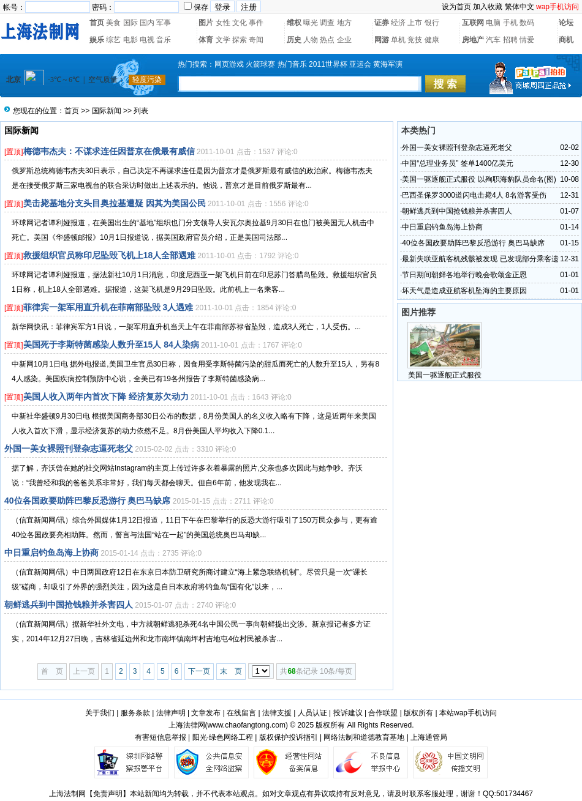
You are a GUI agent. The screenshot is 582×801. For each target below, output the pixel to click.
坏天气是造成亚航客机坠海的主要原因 (464, 290)
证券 (381, 22)
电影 (130, 39)
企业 (344, 39)
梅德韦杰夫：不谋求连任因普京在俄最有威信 (109, 151)
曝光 (310, 22)
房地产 (473, 39)
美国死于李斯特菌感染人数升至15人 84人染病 (111, 344)
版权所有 (418, 713)
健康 (432, 39)
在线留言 (241, 713)
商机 (566, 39)
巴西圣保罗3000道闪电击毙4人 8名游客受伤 (474, 195)
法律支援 (277, 713)
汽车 (493, 39)
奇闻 (256, 39)
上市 (414, 22)
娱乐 (96, 39)
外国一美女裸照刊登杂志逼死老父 (68, 448)
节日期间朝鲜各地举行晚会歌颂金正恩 (464, 274)
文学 (223, 39)
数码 (527, 22)
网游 (381, 39)
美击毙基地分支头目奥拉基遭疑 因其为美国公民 (114, 203)
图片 (205, 22)
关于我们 (100, 713)
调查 (327, 22)
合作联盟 (383, 713)
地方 (344, 22)
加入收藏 (487, 6)
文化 (239, 22)
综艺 (113, 39)
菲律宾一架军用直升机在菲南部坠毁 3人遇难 (108, 307)
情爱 (527, 39)
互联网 (473, 22)
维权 (294, 22)
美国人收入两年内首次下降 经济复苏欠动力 (106, 396)
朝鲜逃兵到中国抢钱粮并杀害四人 (68, 604)
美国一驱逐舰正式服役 (445, 375)
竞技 (414, 39)
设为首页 (456, 6)
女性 (223, 22)
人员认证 (312, 713)
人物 (310, 39)
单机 (398, 39)
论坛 (566, 22)
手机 (510, 22)
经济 (398, 22)
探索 (239, 39)
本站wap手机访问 (468, 713)
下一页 (199, 671)
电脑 (493, 22)
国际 (130, 22)
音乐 (163, 39)
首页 (96, 22)
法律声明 (171, 713)
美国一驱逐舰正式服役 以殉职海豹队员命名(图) (479, 179)
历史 (294, 39)
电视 (147, 39)
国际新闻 (106, 110)
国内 (147, 22)
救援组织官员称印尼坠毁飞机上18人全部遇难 (109, 255)
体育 (205, 39)
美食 (113, 22)
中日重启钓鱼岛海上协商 (51, 552)
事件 (256, 22)
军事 (163, 22)
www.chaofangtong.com (246, 725)
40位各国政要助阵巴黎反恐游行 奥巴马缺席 (87, 500)
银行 (432, 22)
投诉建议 (348, 713)
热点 (327, 39)
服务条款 (135, 713)
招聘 (510, 39)
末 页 (231, 671)
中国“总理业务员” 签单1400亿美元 (457, 163)
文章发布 (206, 713)
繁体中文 (519, 6)
